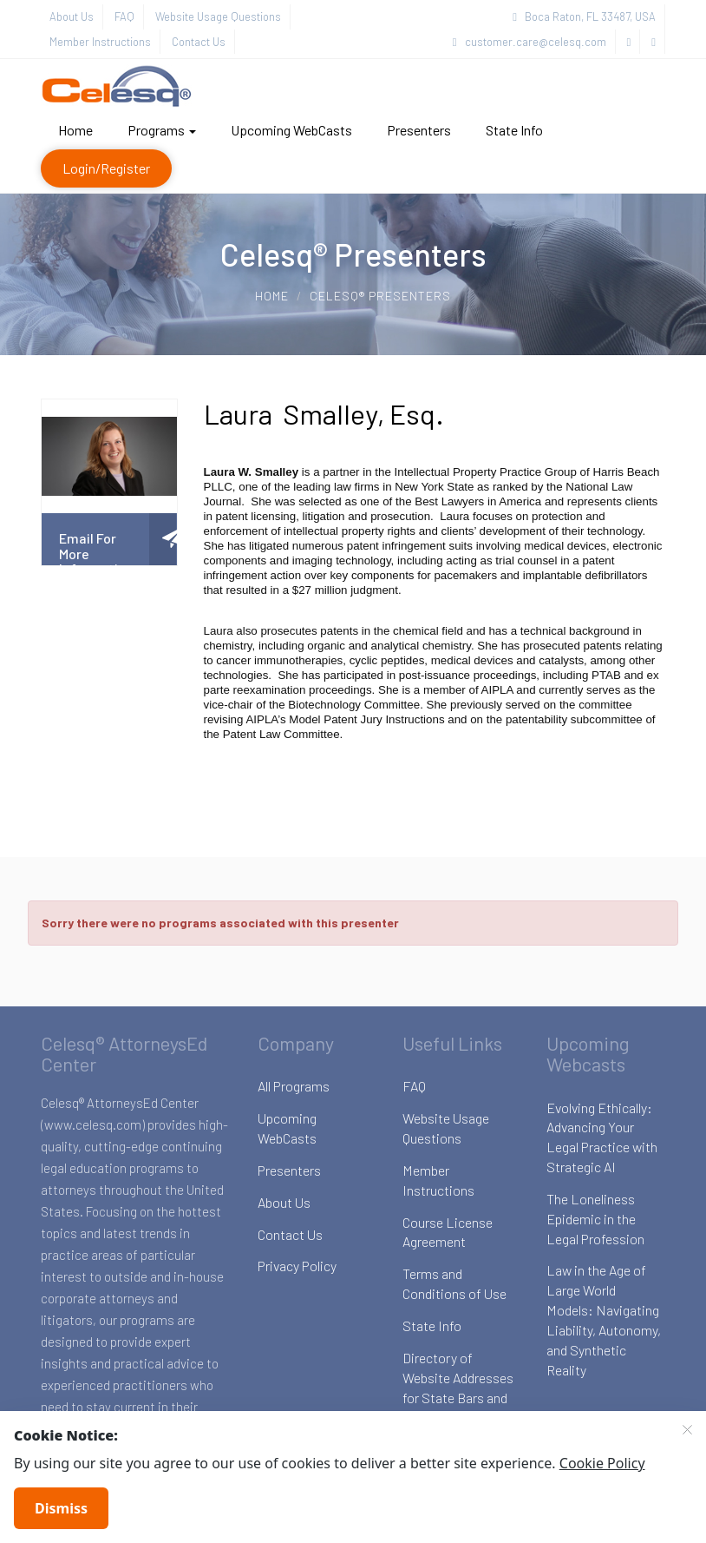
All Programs (294, 1086)
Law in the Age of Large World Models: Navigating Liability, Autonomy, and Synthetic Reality (603, 1319)
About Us (71, 16)
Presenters (419, 130)
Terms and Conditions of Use (454, 1283)
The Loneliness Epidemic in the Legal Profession (595, 1218)
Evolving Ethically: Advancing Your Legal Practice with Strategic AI (601, 1137)
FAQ (124, 16)
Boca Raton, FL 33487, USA (584, 16)
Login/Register (106, 168)
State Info (514, 130)
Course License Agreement (447, 1232)
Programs (161, 130)
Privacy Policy (297, 1265)
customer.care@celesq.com (529, 42)
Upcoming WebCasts (291, 130)
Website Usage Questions (218, 16)
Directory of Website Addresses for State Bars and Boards (457, 1387)
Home (75, 130)
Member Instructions (100, 42)
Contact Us (199, 42)
